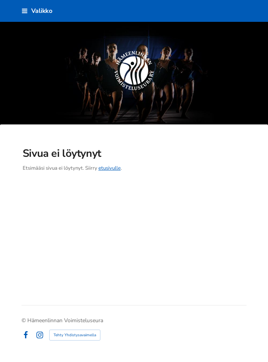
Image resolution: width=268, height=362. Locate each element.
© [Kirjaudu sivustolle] (24, 320)
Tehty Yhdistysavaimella (75, 335)
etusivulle (109, 168)
